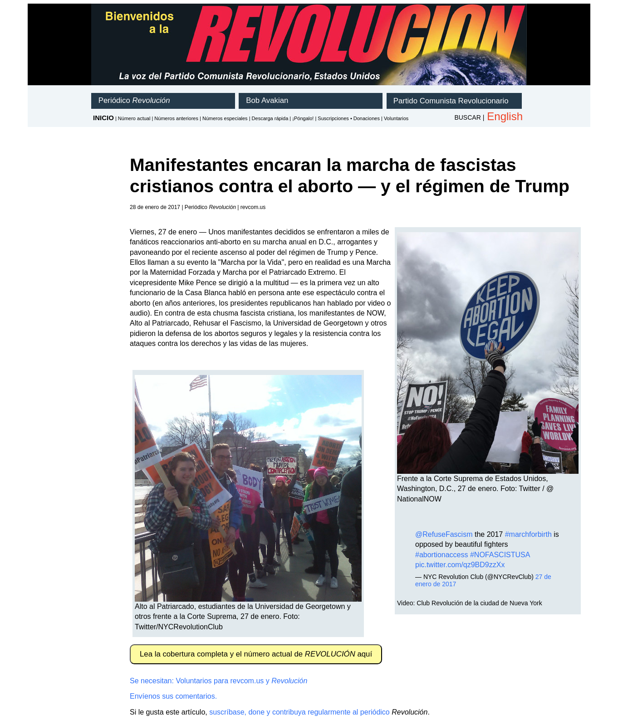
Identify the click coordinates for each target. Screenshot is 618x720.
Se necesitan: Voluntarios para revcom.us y (218, 681)
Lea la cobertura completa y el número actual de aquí (256, 654)
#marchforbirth (528, 534)
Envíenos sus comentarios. (173, 696)
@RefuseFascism (444, 534)
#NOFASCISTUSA (500, 555)
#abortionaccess (441, 555)
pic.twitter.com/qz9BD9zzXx (460, 565)
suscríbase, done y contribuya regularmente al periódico (299, 712)
